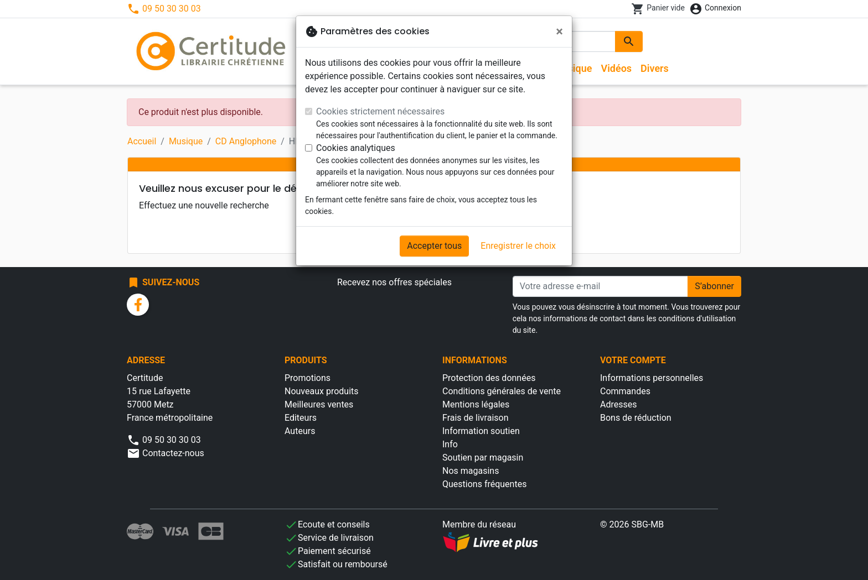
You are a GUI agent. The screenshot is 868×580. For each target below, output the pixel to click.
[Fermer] (559, 31)
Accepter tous (434, 246)
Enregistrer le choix (518, 246)
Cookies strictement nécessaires (380, 111)
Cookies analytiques (355, 148)
